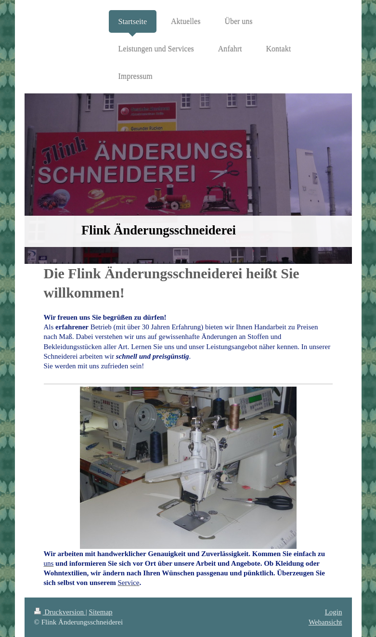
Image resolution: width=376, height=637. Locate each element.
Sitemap (100, 612)
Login (333, 612)
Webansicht (325, 622)
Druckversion (60, 612)
